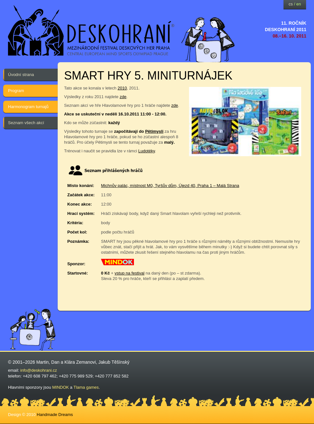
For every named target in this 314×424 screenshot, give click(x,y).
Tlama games (86, 387)
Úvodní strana (21, 74)
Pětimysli (154, 131)
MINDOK (60, 387)
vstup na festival (130, 273)
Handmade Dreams (55, 414)
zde (123, 96)
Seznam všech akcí (26, 122)
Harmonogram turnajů (28, 106)
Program (16, 90)
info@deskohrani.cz (38, 370)
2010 (122, 88)
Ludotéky (146, 150)
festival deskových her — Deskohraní (91, 30)
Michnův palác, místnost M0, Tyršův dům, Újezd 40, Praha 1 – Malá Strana (170, 185)
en (298, 4)
